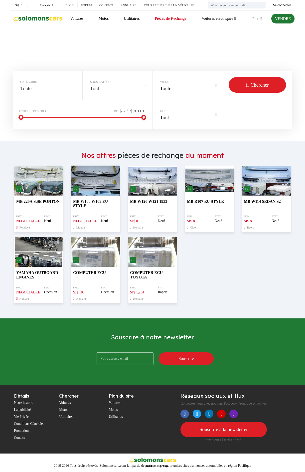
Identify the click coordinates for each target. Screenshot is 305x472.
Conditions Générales (29, 424)
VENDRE (283, 18)
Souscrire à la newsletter (223, 429)
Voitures (76, 18)
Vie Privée (21, 417)
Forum (86, 5)
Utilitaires (132, 18)
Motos (103, 18)
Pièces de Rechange (170, 18)
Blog (69, 5)
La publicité (22, 410)
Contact (106, 5)
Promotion (21, 431)
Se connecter (282, 5)
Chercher (257, 85)
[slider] (20, 117)
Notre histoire (23, 403)
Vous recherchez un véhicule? (169, 5)
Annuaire (129, 5)
